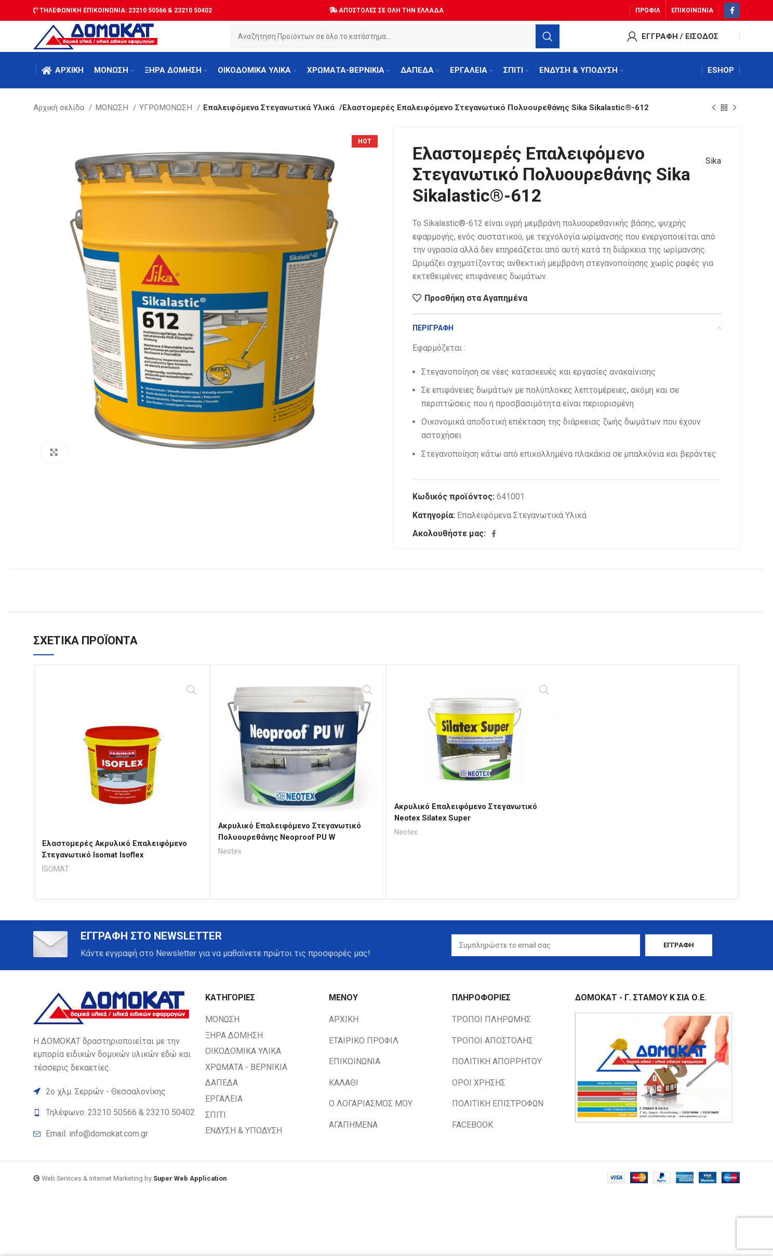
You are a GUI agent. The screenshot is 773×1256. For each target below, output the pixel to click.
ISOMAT (56, 879)
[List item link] (114, 1146)
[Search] (397, 39)
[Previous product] (714, 118)
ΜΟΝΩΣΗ (112, 118)
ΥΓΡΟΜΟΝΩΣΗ (166, 118)
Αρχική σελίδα (59, 118)
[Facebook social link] (732, 8)
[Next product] (734, 118)
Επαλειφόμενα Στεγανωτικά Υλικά (264, 118)
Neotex (231, 861)
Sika (708, 171)
